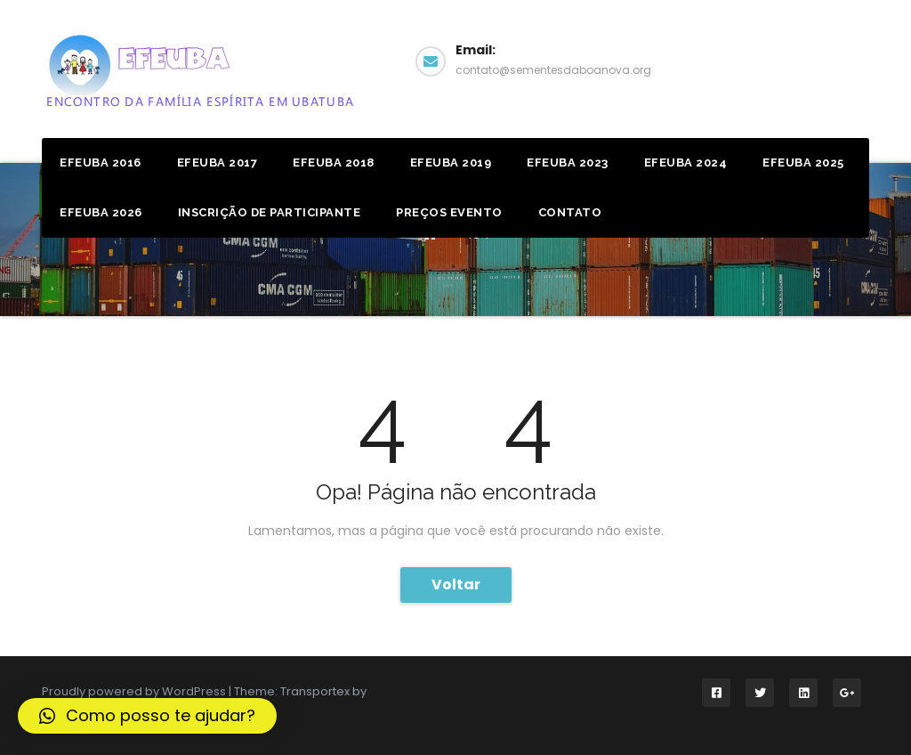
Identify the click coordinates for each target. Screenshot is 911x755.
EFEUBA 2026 (101, 212)
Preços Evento (449, 212)
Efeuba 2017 (217, 162)
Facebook (804, 59)
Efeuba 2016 (100, 162)
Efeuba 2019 (451, 162)
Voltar (455, 584)
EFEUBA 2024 (686, 162)
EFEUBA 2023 (568, 162)
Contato (570, 212)
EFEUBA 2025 (803, 162)
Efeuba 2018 (334, 162)
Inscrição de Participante (269, 212)
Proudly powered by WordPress (135, 691)
